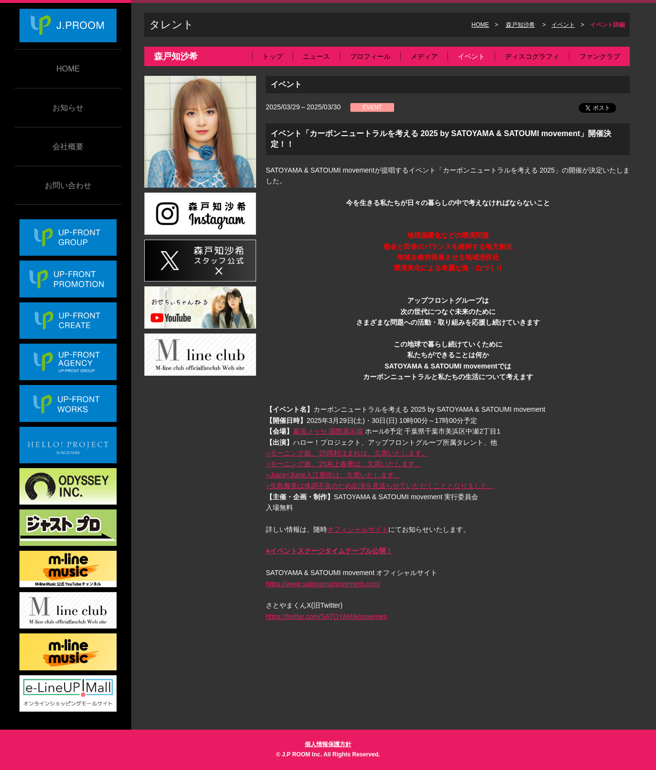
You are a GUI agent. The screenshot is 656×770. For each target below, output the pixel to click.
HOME (68, 69)
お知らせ (68, 108)
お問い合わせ (68, 185)
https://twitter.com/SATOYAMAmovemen (326, 616)
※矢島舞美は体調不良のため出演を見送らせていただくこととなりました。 (380, 486)
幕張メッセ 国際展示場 (328, 431)
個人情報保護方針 (328, 744)
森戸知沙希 (520, 24)
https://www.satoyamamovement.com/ (323, 584)
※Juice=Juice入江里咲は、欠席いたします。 (333, 475)
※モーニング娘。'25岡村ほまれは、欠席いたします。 (347, 453)
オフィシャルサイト (357, 529)
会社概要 (68, 146)
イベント (563, 24)
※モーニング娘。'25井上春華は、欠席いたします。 (344, 464)
